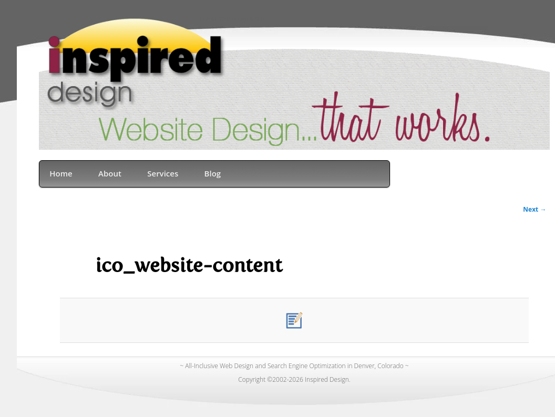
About (109, 173)
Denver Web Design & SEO (232, 20)
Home (60, 173)
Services (162, 173)
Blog (212, 173)
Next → (534, 209)
